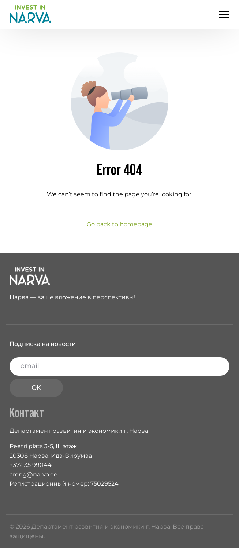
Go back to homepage (119, 224)
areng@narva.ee (33, 474)
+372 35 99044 (31, 464)
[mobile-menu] (220, 14)
